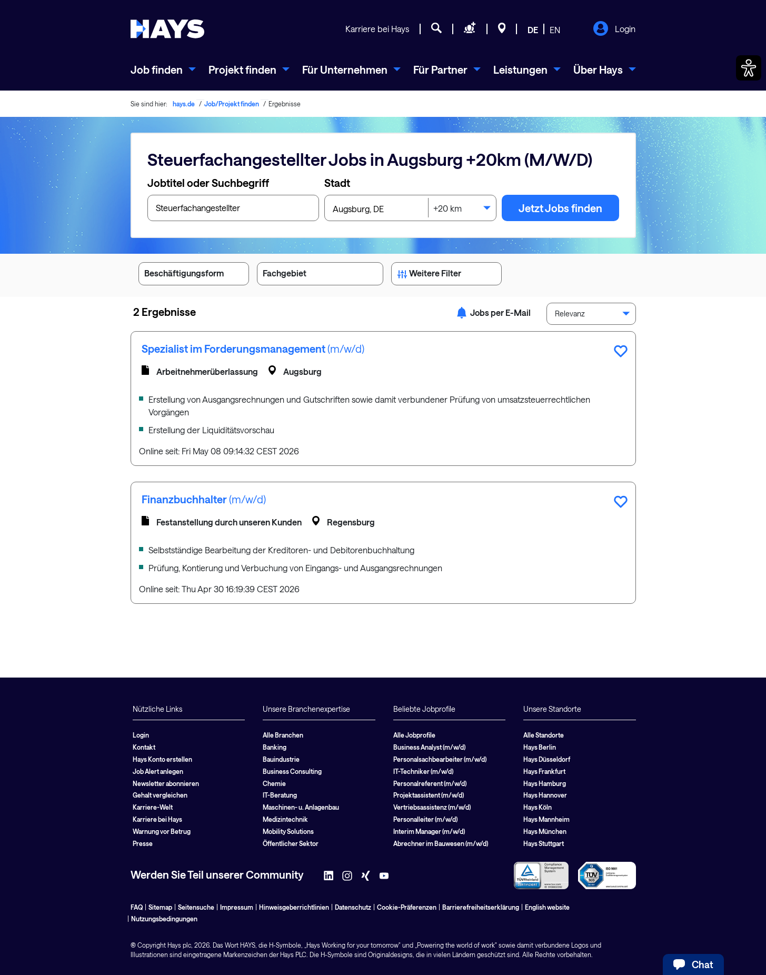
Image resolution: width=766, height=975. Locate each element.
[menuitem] (163, 69)
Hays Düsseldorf (546, 759)
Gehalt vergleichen (160, 795)
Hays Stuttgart (543, 843)
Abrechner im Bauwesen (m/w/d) (440, 843)
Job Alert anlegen (158, 771)
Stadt (337, 182)
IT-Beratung (280, 795)
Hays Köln (537, 807)
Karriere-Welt (153, 807)
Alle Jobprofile (414, 735)
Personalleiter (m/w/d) (425, 819)
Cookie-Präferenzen (406, 907)
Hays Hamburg (544, 783)
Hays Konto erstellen (162, 759)
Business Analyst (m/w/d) (429, 747)
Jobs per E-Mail (493, 312)
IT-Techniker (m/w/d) (423, 771)
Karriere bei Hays (377, 29)
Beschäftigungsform (193, 275)
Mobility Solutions (288, 831)
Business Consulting (292, 771)
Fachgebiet (320, 275)
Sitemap (160, 907)
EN (555, 30)
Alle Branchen (283, 735)
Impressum (236, 907)
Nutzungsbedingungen (164, 918)
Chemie (274, 783)
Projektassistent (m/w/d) (428, 795)
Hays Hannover (545, 795)
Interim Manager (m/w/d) (429, 831)
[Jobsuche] (436, 29)
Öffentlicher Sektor (291, 843)
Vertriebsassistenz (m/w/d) (432, 807)
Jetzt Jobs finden (560, 208)
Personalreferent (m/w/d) (429, 783)
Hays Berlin (539, 747)
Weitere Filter (446, 275)
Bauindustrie (281, 759)
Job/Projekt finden (231, 103)
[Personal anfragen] (469, 29)
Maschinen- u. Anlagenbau (301, 807)
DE (533, 30)
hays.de (184, 103)
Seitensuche (196, 907)
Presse (143, 843)
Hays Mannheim (546, 819)
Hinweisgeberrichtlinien (294, 907)
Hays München (544, 831)
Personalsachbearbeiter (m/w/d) (439, 759)
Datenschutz (353, 907)
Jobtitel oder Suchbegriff (208, 182)
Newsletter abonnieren (166, 783)
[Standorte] (502, 29)
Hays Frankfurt (544, 771)
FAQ (137, 907)
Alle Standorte (543, 735)
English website (547, 907)
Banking (274, 747)
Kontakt (144, 747)
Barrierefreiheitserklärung (480, 907)
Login (614, 29)
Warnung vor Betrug (162, 831)
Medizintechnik (285, 819)
